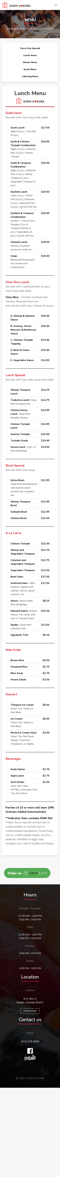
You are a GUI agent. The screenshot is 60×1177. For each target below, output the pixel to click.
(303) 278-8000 (30, 1041)
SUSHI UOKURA (34, 1078)
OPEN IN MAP (30, 1011)
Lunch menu (30, 55)
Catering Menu (30, 76)
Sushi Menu (30, 69)
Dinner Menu (30, 62)
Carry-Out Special (30, 48)
